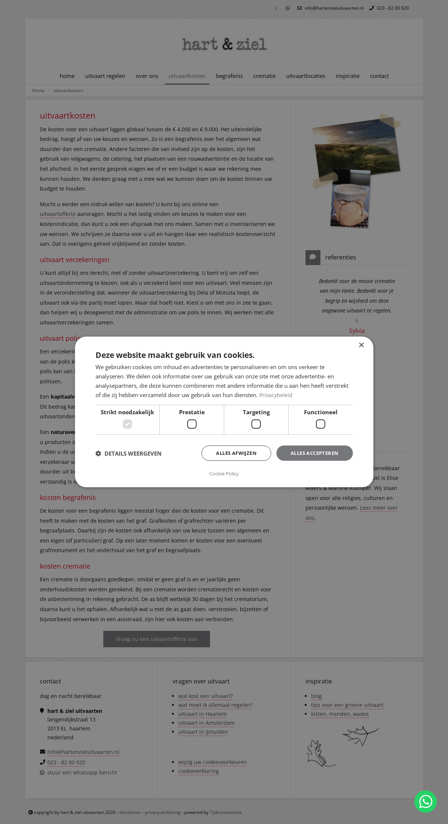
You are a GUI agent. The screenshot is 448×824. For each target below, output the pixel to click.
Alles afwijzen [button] (229, 453)
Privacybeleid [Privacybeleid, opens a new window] (276, 395)
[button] (128, 454)
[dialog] (224, 412)
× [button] (361, 346)
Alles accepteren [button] (312, 453)
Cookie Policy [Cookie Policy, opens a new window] (224, 473)
